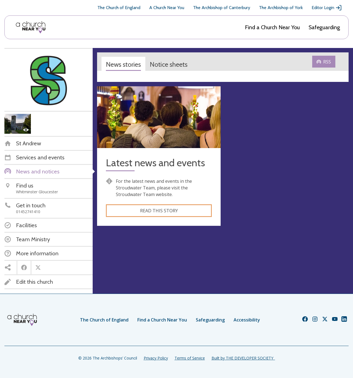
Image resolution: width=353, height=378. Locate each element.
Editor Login (327, 7)
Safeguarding (324, 27)
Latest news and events (155, 163)
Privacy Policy (156, 358)
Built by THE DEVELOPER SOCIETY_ (243, 358)
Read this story (159, 211)
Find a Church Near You (272, 27)
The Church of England (118, 7)
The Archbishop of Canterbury (221, 7)
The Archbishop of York (281, 7)
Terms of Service (190, 358)
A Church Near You (166, 7)
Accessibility (247, 320)
